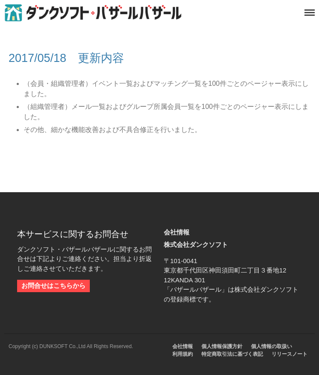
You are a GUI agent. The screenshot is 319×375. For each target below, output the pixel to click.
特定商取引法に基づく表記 (232, 354)
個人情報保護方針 (221, 346)
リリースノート (289, 354)
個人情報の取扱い (271, 346)
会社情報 (182, 346)
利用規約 (182, 354)
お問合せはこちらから (53, 285)
